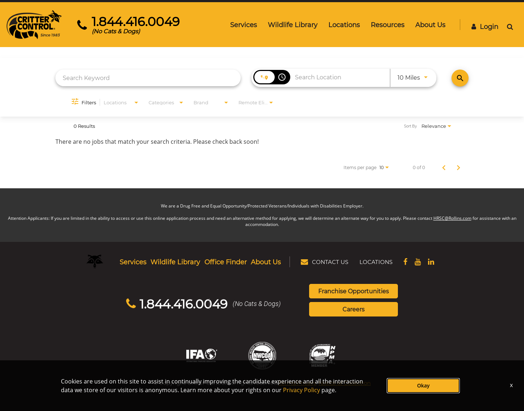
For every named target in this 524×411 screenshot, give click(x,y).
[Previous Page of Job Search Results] (444, 167)
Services (243, 24)
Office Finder (225, 262)
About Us (430, 24)
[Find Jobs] (460, 78)
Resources (387, 24)
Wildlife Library (292, 24)
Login (484, 26)
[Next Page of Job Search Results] (458, 167)
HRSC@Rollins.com (452, 218)
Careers (353, 309)
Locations (344, 24)
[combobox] (148, 77)
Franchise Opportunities (353, 291)
